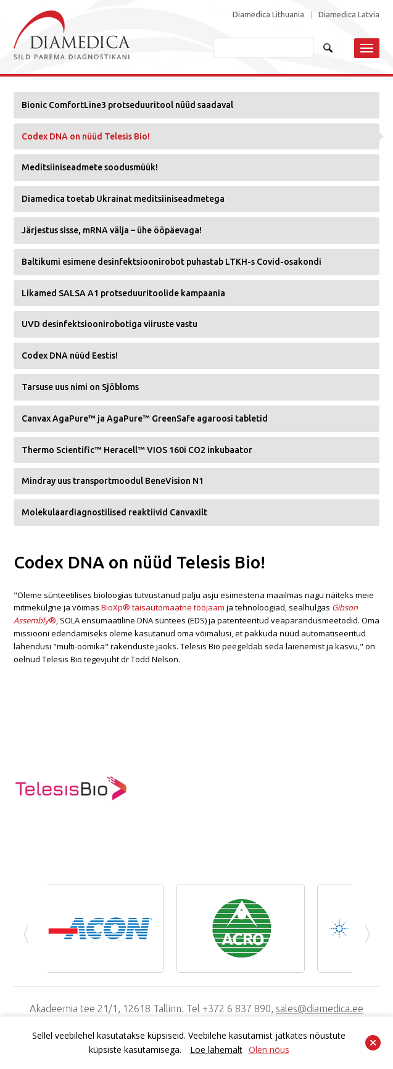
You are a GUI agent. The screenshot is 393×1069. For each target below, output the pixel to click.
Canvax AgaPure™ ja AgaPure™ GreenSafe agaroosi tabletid (145, 418)
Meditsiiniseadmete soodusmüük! (90, 167)
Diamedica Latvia (348, 14)
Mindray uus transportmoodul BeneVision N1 (113, 481)
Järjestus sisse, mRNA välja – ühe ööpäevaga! (112, 230)
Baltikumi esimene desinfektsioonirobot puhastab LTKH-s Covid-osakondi (171, 262)
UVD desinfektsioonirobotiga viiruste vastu (109, 324)
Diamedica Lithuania (268, 14)
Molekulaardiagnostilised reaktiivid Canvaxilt (114, 512)
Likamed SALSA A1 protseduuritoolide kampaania (123, 293)
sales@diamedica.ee (319, 1008)
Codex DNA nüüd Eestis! (70, 355)
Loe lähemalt (216, 1049)
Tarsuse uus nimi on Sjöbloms (80, 387)
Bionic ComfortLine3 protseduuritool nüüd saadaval (127, 105)
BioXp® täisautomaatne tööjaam (163, 607)
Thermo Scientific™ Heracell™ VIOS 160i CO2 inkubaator (137, 450)
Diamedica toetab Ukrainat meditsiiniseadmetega (123, 199)
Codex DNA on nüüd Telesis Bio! (86, 136)
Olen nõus (269, 1049)
